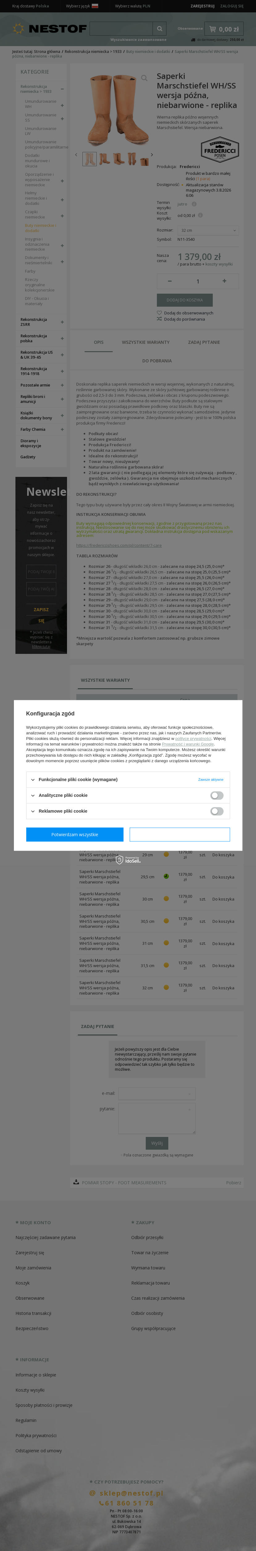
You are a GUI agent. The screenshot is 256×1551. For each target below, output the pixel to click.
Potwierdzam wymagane (76, 834)
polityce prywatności (193, 738)
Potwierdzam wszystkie (181, 834)
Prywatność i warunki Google (188, 744)
